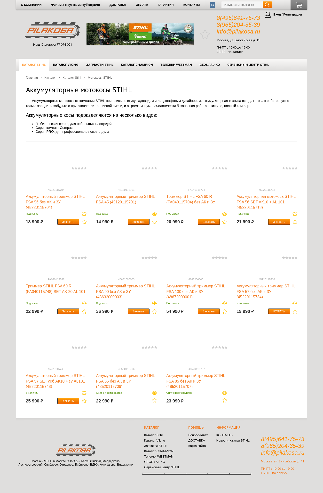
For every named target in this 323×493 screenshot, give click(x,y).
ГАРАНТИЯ (165, 5)
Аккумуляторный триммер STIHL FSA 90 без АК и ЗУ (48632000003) (125, 291)
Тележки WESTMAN (176, 65)
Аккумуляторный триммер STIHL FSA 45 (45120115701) (125, 199)
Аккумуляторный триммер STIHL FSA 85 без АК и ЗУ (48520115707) (195, 381)
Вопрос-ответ (198, 435)
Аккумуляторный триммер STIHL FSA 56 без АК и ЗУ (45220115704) (55, 201)
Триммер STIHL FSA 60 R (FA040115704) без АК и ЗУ (190, 199)
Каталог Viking (66, 65)
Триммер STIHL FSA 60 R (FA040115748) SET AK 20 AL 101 (56, 288)
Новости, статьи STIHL (233, 440)
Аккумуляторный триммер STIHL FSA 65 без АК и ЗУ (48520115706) (125, 381)
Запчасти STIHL (99, 65)
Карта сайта (197, 446)
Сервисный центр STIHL (248, 65)
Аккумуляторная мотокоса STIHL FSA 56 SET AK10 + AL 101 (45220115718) (266, 201)
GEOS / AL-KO (209, 65)
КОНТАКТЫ (191, 5)
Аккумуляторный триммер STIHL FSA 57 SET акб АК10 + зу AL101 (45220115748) (55, 381)
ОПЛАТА (142, 5)
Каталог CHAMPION (137, 65)
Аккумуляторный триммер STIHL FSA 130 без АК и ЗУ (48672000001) (195, 291)
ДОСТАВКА (118, 5)
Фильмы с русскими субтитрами (75, 5)
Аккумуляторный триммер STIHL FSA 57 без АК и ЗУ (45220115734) (266, 291)
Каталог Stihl (34, 65)
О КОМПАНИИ (31, 5)
